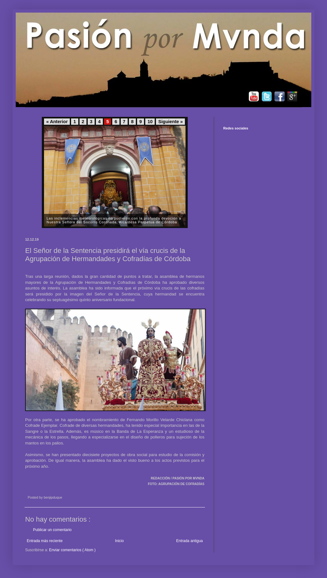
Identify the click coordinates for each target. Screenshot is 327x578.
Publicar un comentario (52, 530)
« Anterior (57, 121)
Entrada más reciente (45, 541)
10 (149, 121)
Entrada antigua (189, 541)
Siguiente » (170, 121)
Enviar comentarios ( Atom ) (72, 550)
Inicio (119, 541)
